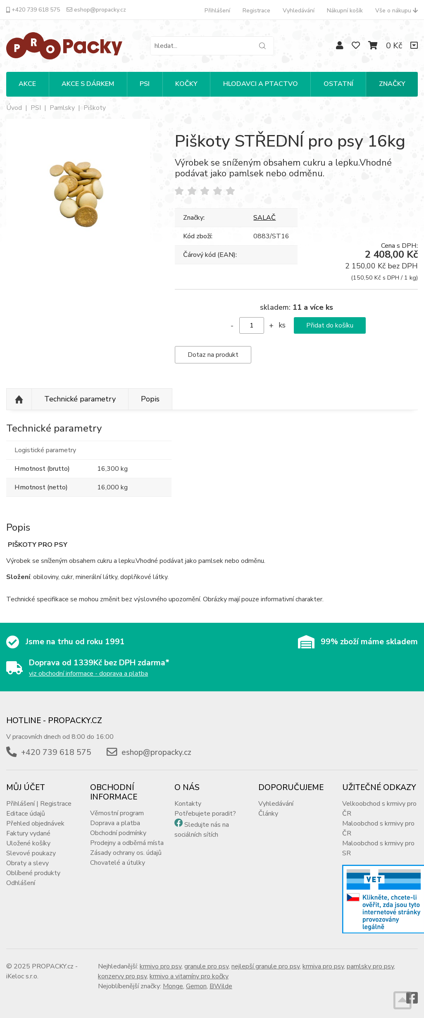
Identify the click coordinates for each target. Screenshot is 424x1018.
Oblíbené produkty (33, 873)
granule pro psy (206, 966)
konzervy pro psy (122, 976)
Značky (392, 83)
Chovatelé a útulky (117, 862)
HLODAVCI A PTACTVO (260, 83)
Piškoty (94, 107)
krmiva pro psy (323, 966)
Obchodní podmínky (118, 833)
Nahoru (19, 399)
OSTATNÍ (338, 83)
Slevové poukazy (31, 853)
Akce (27, 83)
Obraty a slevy (27, 863)
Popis (150, 399)
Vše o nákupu (396, 10)
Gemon (196, 986)
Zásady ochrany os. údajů (126, 852)
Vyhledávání (298, 10)
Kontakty (187, 803)
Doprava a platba (115, 823)
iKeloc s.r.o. (22, 976)
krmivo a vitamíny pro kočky (189, 976)
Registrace (256, 10)
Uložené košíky (28, 843)
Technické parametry (80, 399)
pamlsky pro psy (370, 966)
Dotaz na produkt (213, 354)
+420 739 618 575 (33, 10)
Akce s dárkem (88, 83)
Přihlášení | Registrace (38, 803)
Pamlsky (62, 107)
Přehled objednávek (35, 823)
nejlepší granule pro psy (265, 966)
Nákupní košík (345, 10)
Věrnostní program (117, 813)
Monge (173, 986)
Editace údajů (25, 813)
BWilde (221, 986)
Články (268, 813)
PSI (145, 83)
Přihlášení (217, 10)
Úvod (14, 107)
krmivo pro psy (160, 966)
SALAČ (264, 217)
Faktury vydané (28, 833)
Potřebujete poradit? (205, 813)
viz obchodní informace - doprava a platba (88, 673)
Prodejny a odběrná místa (127, 842)
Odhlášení (20, 882)
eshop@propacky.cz (96, 10)
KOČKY (186, 83)
